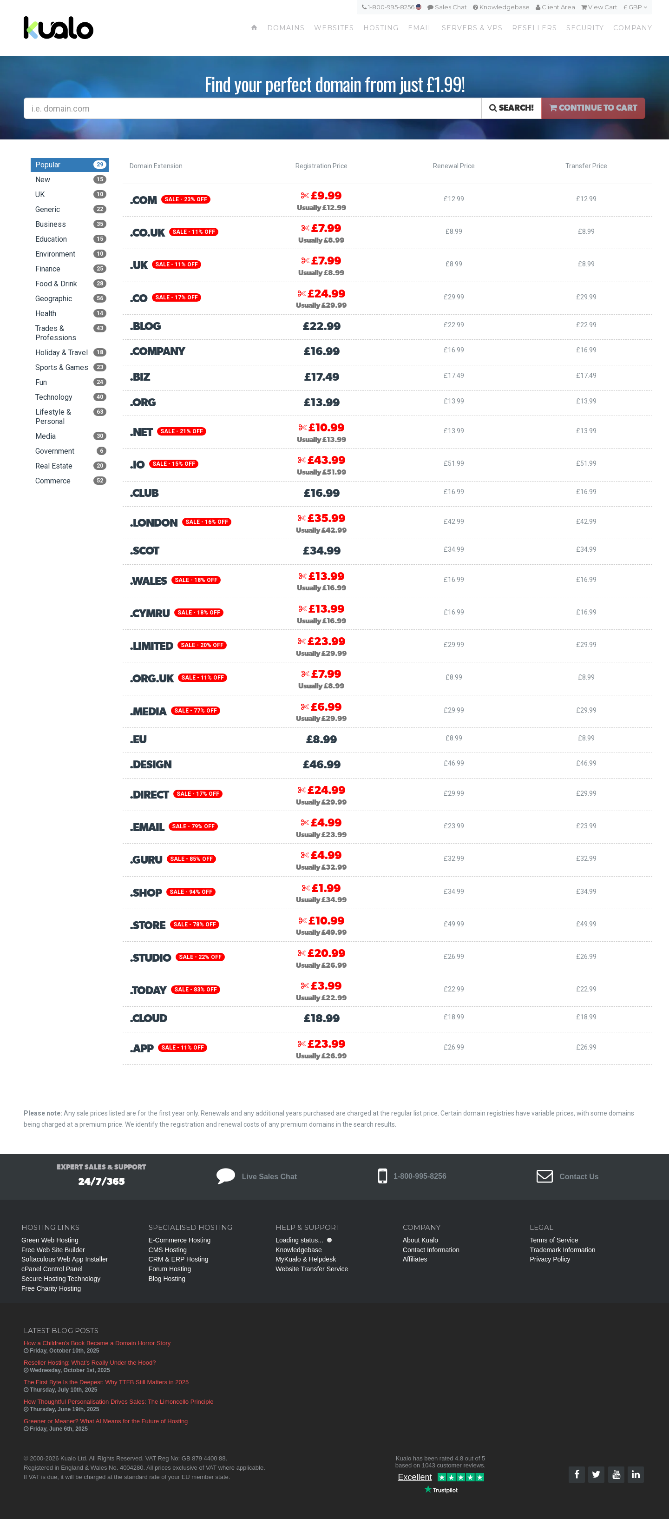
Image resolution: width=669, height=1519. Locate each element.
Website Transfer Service (311, 1269)
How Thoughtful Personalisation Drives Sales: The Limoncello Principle (119, 1401)
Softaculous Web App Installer (64, 1259)
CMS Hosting (168, 1250)
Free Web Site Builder (53, 1250)
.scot (144, 551)
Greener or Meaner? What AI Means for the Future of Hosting (106, 1421)
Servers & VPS (472, 28)
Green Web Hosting (50, 1240)
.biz (140, 377)
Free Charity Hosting (51, 1288)
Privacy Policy (550, 1259)
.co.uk (147, 233)
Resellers (534, 28)
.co (138, 298)
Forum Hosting (170, 1269)
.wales (148, 581)
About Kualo (420, 1240)
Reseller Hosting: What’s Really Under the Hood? (90, 1362)
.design (150, 765)
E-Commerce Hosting (180, 1240)
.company (157, 351)
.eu (138, 740)
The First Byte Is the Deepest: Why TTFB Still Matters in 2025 (106, 1382)
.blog (145, 326)
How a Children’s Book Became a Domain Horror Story (97, 1343)
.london (153, 523)
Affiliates (415, 1259)
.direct (149, 795)
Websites (334, 28)
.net (141, 432)
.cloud (148, 1018)
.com (143, 200)
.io (137, 465)
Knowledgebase (501, 7)
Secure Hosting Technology (60, 1278)
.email (147, 827)
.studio (150, 958)
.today (148, 991)
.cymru (150, 614)
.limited (151, 646)
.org (143, 403)
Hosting (381, 28)
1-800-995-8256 (391, 7)
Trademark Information (562, 1250)
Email (420, 28)
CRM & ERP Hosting (179, 1259)
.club (144, 493)
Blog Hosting (167, 1278)
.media (148, 712)
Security (585, 28)
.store (147, 925)
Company (632, 28)
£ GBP (635, 7)
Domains (286, 28)
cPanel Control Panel (52, 1269)
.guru (146, 860)
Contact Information (431, 1250)
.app (141, 1049)
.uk (138, 265)
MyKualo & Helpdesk (305, 1259)
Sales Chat (447, 7)
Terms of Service (554, 1240)
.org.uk (151, 679)
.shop (146, 893)
